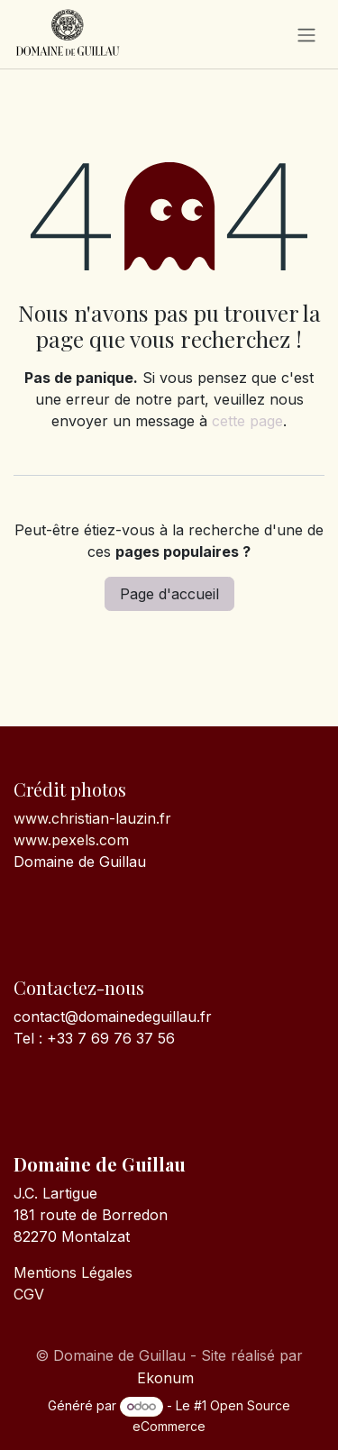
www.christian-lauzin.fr (92, 818)
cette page (247, 421)
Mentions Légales (73, 1272)
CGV (29, 1294)
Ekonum (165, 1378)
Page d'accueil (169, 594)
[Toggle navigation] (306, 34)
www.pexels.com (71, 840)
